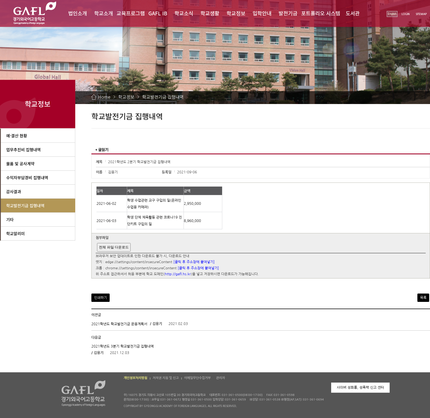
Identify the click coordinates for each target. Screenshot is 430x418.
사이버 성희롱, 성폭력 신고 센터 (360, 387)
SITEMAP (421, 14)
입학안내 (262, 13)
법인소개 (77, 13)
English (392, 14)
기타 (10, 219)
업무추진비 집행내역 (23, 149)
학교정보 (236, 13)
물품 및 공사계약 (20, 163)
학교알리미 (15, 233)
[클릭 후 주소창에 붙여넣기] (194, 262)
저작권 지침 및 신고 (166, 378)
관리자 (220, 378)
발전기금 (288, 13)
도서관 (353, 13)
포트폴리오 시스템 (320, 13)
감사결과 (13, 191)
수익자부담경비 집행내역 (27, 177)
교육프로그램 (131, 13)
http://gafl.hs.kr (178, 274)
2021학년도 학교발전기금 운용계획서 (119, 324)
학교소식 (183, 13)
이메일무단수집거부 (197, 378)
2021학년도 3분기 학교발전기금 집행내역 (122, 346)
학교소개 (103, 13)
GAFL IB (157, 13)
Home (104, 97)
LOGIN (406, 14)
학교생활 (209, 13)
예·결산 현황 (16, 135)
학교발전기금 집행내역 (163, 97)
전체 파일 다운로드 (114, 247)
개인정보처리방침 (135, 378)
